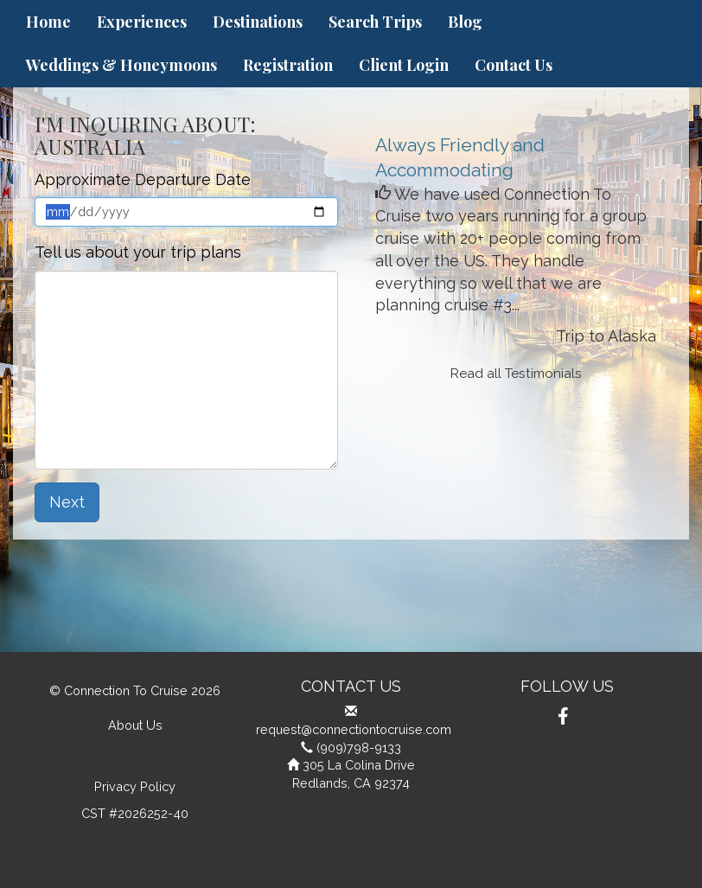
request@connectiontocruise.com (353, 729)
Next (67, 502)
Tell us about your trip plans (138, 252)
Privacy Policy (135, 786)
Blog (465, 21)
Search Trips (375, 21)
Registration (288, 64)
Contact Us (513, 64)
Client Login (404, 64)
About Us (135, 725)
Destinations (258, 21)
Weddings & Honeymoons (121, 64)
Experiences (142, 21)
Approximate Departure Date (143, 179)
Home (48, 21)
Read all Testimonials (516, 373)
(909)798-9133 (358, 747)
